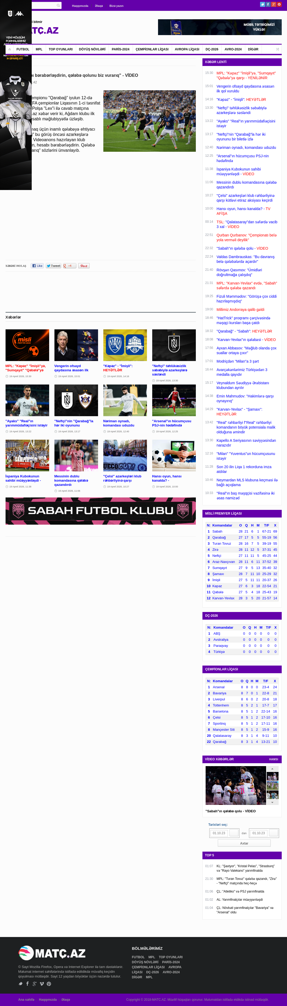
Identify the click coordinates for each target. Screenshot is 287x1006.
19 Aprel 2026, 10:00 (167, 486)
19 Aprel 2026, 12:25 (167, 431)
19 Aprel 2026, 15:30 (20, 376)
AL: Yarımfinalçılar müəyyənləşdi (240, 899)
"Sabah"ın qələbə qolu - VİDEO (231, 811)
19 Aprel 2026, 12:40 (118, 431)
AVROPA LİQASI (187, 49)
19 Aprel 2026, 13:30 (167, 380)
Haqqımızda (80, 5)
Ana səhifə (26, 1000)
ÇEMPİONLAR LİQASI (152, 49)
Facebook (268, 4)
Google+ (273, 4)
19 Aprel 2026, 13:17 (69, 431)
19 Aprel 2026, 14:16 (118, 376)
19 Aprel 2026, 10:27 (118, 486)
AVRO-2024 (233, 49)
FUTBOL (23, 49)
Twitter (262, 4)
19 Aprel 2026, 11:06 (69, 491)
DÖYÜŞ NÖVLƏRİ (92, 49)
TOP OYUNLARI (61, 49)
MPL (39, 49)
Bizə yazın (116, 5)
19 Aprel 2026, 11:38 (20, 486)
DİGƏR (253, 49)
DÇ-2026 (212, 49)
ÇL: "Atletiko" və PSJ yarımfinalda (240, 891)
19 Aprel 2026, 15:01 (69, 376)
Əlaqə (99, 5)
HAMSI (273, 759)
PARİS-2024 (120, 49)
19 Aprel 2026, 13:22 (20, 431)
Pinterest (279, 4)
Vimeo (42, 983)
